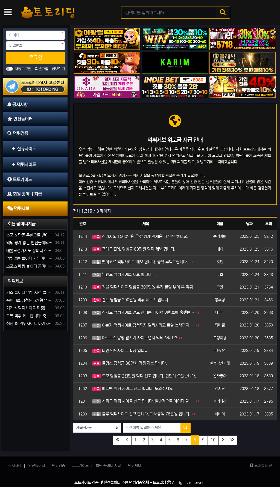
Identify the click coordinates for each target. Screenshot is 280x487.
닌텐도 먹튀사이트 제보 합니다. (122, 274)
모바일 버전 (261, 466)
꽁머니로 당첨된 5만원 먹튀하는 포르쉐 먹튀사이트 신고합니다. (29, 300)
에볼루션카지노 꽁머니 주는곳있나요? (29, 250)
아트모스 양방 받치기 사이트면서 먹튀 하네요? (134, 337)
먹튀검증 (58, 466)
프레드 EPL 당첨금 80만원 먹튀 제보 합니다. (133, 249)
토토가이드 (80, 466)
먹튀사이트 (23, 164)
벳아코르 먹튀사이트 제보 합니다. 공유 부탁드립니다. (140, 262)
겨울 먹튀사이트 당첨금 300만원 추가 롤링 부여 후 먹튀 (142, 287)
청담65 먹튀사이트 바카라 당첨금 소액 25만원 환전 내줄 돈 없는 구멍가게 (29, 323)
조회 (268, 224)
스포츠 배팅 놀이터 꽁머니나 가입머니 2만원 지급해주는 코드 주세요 (29, 266)
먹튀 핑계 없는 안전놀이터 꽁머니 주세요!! (29, 242)
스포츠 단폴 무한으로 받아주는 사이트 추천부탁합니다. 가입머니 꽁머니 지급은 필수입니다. (29, 235)
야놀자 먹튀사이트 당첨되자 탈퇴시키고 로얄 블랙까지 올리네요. (143, 325)
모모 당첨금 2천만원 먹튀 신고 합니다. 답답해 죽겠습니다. (144, 376)
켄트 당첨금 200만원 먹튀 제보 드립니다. (130, 300)
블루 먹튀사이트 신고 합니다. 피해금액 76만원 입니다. (141, 414)
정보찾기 (58, 69)
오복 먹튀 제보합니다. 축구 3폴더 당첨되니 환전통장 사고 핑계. (29, 316)
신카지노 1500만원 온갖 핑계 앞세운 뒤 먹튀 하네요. (140, 236)
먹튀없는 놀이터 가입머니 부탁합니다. (29, 258)
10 (213, 440)
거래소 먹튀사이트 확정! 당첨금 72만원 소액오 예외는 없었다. (29, 308)
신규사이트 (23, 148)
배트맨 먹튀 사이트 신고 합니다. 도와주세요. (133, 388)
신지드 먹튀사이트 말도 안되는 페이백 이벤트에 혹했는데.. (143, 312)
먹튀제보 (15, 281)
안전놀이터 (36, 466)
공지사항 (14, 466)
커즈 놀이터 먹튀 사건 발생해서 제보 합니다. (29, 292)
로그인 (35, 57)
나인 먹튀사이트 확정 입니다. (120, 350)
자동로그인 (23, 69)
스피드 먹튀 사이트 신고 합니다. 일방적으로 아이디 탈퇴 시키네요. (143, 401)
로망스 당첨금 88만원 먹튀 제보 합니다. (129, 363)
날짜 (249, 224)
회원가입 (42, 69)
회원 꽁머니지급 (22, 223)
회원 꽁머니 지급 (108, 466)
